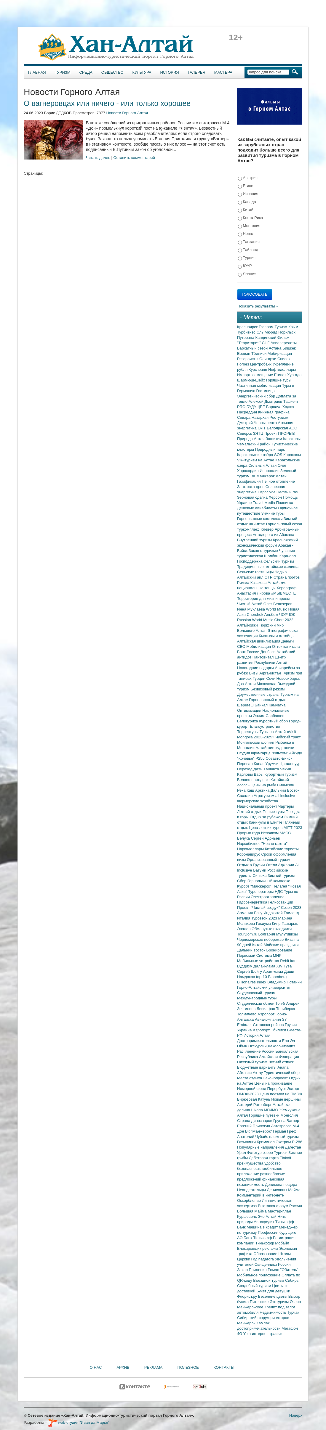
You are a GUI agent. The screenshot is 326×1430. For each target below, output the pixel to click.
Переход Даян (250, 769)
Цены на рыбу (264, 785)
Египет (246, 186)
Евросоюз (267, 492)
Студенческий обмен (256, 1003)
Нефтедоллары (282, 369)
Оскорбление (249, 1200)
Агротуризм (264, 795)
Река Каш (246, 790)
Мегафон (290, 1328)
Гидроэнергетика (252, 902)
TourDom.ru (247, 934)
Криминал (266, 1142)
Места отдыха (250, 1078)
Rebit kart (288, 961)
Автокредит (264, 1222)
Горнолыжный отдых (267, 700)
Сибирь (291, 1280)
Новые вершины (286, 1099)
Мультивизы (287, 934)
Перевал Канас (251, 763)
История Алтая (257, 1035)
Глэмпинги (247, 1142)
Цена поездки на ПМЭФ (281, 1094)
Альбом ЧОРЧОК (279, 614)
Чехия (285, 769)
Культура (141, 72)
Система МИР (269, 955)
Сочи (271, 678)
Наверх (295, 1415)
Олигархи (268, 359)
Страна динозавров (255, 1120)
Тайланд (248, 249)
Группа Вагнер (286, 1120)
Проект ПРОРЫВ (279, 433)
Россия (284, 1264)
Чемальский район (254, 444)
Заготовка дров (251, 486)
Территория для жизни (258, 598)
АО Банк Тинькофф (255, 1238)
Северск (245, 433)
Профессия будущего (277, 1232)
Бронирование (279, 950)
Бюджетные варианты (257, 1067)
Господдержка (250, 561)
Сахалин (245, 795)
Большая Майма (252, 1211)
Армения (245, 913)
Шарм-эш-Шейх (251, 380)
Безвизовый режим (267, 689)
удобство (272, 1163)
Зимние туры (273, 513)
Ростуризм (279, 417)
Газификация (249, 481)
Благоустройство (265, 726)
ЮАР (245, 265)
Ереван (244, 353)
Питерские (260, 1301)
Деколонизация (281, 1046)
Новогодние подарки (256, 668)
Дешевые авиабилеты (257, 508)
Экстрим (284, 1142)
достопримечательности (259, 1328)
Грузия (291, 1024)
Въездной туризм (269, 1280)
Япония (247, 274)
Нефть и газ (287, 492)
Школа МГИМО (265, 1110)
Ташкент (290, 401)
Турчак (293, 1312)
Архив (122, 1367)
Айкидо (295, 753)
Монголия (249, 225)
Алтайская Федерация (279, 1056)
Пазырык (290, 923)
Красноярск (248, 327)
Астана (275, 348)
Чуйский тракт (288, 737)
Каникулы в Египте (266, 822)
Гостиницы (265, 391)
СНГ (266, 343)
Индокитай (273, 913)
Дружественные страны (259, 694)
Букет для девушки (273, 1291)
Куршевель (247, 1216)
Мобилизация (259, 646)
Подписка (284, 502)
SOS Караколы (287, 454)
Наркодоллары (251, 849)
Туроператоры (261, 891)
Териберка (285, 1009)
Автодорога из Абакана (273, 534)
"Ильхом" (280, 753)
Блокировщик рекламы (258, 1248)
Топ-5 (280, 1003)
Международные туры (257, 998)
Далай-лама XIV (268, 966)
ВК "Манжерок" (259, 1131)
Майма (294, 1190)
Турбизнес (247, 332)
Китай (245, 209)
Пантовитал (264, 657)
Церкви (244, 1259)
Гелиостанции (280, 902)
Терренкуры (248, 732)
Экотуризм (280, 1301)
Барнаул (274, 407)
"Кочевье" (246, 758)
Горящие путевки (264, 1115)
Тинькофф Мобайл (272, 1243)
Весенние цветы (273, 1296)
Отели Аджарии (280, 865)
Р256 (260, 758)
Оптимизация (249, 710)
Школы (284, 1254)
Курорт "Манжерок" (254, 886)
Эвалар (244, 929)
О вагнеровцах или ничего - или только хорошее (107, 103)
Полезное (188, 1367)
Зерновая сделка (253, 497)
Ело (286, 1040)
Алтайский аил (251, 577)
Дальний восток (251, 950)
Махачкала (267, 684)
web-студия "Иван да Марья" (78, 1422)
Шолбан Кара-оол (280, 556)
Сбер (242, 881)
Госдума (264, 923)
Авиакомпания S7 (271, 1019)
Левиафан (266, 1009)
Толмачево (247, 1014)
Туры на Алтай (273, 732)
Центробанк (261, 364)
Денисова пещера (281, 1184)
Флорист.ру (247, 1296)
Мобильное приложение (259, 1275)
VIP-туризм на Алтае (256, 460)
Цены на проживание (273, 1083)
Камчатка (277, 705)
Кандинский (266, 337)
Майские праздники (281, 945)
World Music (277, 609)
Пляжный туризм (253, 1062)
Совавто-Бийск (279, 758)
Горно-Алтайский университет (264, 987)
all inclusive (285, 795)
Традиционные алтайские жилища (267, 566)
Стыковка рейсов (269, 1024)
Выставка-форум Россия (280, 1206)
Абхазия (245, 1072)
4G (240, 1333)
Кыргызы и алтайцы (276, 636)
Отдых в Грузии (251, 865)
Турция (246, 257)
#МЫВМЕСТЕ (283, 593)
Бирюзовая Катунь (254, 1099)
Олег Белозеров (278, 604)
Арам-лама (273, 971)
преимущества (250, 1163)
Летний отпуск (281, 1062)
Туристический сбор (282, 1072)
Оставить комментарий (134, 157)
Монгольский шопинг (256, 742)
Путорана (246, 337)
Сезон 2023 (291, 907)
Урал (242, 1152)
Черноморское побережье (261, 939)
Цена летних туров (266, 827)
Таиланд (291, 913)
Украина (245, 1030)
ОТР (269, 577)
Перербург (277, 1088)
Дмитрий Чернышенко (257, 423)
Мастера (223, 72)
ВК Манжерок (263, 476)
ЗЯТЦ (258, 433)
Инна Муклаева (251, 609)
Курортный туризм (281, 774)
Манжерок (246, 1323)
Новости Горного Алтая (127, 113)
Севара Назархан (253, 417)
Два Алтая (247, 684)
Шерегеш (246, 705)
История (169, 72)
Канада (247, 201)
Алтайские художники (275, 747)
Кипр (277, 923)
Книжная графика (274, 412)
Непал (246, 233)
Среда (85, 72)
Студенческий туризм (256, 993)
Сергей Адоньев (265, 838)
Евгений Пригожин (254, 1126)
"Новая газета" (274, 843)
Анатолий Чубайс (253, 1136)
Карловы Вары (251, 774)
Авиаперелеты (284, 343)
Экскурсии (258, 1046)
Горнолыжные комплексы (260, 518)
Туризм (63, 72)
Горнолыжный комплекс (268, 881)
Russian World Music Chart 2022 (265, 620)
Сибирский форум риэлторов (263, 1317)
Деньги (287, 641)
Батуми (260, 870)
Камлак (262, 1323)
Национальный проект (257, 806)
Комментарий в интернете (260, 1195)
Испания (248, 194)
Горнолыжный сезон (284, 524)
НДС (279, 891)
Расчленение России (256, 1051)
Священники (266, 1264)
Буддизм (245, 966)
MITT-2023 (293, 827)
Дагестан (293, 1147)
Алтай (281, 476)
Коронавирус (249, 854)
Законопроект (276, 1078)
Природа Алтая (251, 439)
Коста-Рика (250, 217)
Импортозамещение (255, 375)
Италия (244, 918)
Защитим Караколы (283, 439)
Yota (247, 1333)
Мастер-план (279, 1211)
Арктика (263, 790)
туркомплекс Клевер (256, 529)
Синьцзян (285, 785)
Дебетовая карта (264, 1158)
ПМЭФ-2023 (248, 1094)
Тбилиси (259, 353)
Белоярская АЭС (282, 428)
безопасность (249, 1168)
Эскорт (293, 1088)
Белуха (244, 838)
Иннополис (270, 470)
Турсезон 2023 (264, 918)
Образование (265, 1254)
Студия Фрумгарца (254, 753)
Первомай (246, 955)
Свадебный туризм (254, 1286)
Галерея (196, 72)
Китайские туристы (282, 849)
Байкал (262, 705)
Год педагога (263, 1259)
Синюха (260, 875)
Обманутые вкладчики (272, 929)
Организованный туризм (268, 859)
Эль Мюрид (267, 332)
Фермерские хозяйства (257, 801)
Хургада (294, 375)
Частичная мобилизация (259, 385)
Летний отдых (250, 811)
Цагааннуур (290, 763)
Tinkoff (285, 1158)
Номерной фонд (252, 1088)
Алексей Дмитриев (266, 401)
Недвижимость (273, 1312)
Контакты (224, 1367)
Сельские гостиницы (256, 572)
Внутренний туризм (255, 540)
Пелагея (280, 886)
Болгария (267, 934)
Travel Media (264, 502)
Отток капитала (286, 646)
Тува (288, 966)
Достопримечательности (259, 1040)
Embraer (245, 1024)
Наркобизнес (249, 843)
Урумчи (273, 763)
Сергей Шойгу (250, 971)
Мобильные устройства (258, 961)
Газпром (266, 327)
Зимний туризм (281, 875)
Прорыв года (249, 833)
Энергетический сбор (256, 396)
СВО (241, 646)
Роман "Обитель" (283, 1270)
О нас (96, 1367)
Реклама (153, 1367)
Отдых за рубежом (267, 817)
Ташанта (271, 769)
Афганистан (270, 673)
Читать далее (98, 157)
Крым (293, 327)
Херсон (276, 497)
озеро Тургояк (275, 1152)
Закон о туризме (264, 550)
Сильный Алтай (263, 465)
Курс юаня (258, 369)
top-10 (262, 977)
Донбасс (269, 652)
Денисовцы (277, 1190)
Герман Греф (284, 1131)
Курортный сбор (274, 721)
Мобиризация (280, 353)
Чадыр (281, 572)
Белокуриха (248, 721)
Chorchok (255, 614)
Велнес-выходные (254, 779)
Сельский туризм (278, 561)
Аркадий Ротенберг (255, 1104)
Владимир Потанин (284, 982)
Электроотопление (267, 897)
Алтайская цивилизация (259, 641)
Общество (112, 72)
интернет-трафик (267, 1333)
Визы (254, 673)
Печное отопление (278, 481)
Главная (37, 72)
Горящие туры (278, 380)
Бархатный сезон (253, 348)
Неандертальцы (252, 1190)
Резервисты (248, 359)
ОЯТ (262, 428)
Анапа (282, 1067)
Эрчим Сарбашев (268, 716)
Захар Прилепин (252, 1270)
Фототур (255, 1152)
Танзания (249, 241)
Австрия (248, 178)
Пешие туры (274, 811)
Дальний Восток (285, 790)
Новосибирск (288, 678)
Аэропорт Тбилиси (270, 1030)
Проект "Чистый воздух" (259, 907)
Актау (258, 1072)
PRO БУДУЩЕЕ (251, 407)
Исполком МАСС (276, 833)
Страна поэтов (287, 577)
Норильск (286, 332)
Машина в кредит (263, 1227)
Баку (258, 913)
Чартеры (286, 806)
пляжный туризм (284, 1136)
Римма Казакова (252, 582)
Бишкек (289, 348)
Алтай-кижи (248, 625)
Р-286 (297, 1142)
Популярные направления (261, 1147)
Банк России (249, 652)
